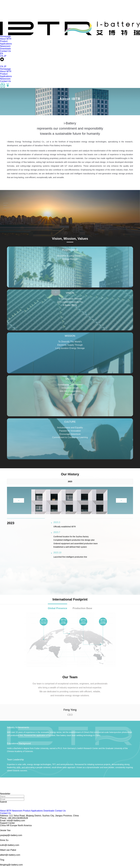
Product (4, 41)
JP (5, 56)
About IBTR (5, 39)
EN (1, 53)
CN (1, 56)
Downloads (5, 48)
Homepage (5, 36)
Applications (6, 44)
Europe (13, 825)
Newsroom (5, 46)
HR (7, 825)
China (3, 825)
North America (25, 825)
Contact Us (5, 51)
